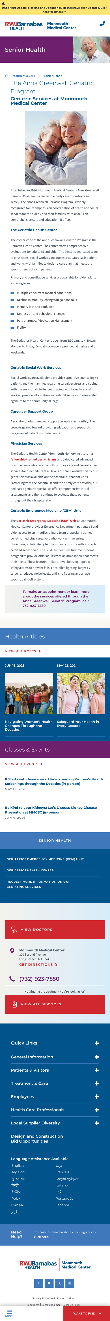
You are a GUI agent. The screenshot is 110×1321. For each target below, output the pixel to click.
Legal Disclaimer (51, 1305)
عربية (59, 1166)
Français (62, 1172)
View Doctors (31, 930)
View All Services (36, 1004)
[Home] (40, 25)
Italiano (62, 1185)
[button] (86, 1313)
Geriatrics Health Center (30, 870)
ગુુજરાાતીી (18, 1179)
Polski (16, 1199)
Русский (17, 1205)
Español (62, 1205)
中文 (59, 1192)
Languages (33, 1305)
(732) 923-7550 (39, 978)
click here (41, 1237)
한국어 (16, 1192)
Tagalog (18, 1172)
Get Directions (36, 965)
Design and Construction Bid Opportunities (37, 1139)
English (17, 1166)
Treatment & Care (23, 75)
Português (64, 1199)
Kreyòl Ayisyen (68, 1179)
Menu (10, 1313)
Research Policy (71, 1305)
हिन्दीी (15, 1185)
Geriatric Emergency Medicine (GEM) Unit (46, 520)
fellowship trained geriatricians (33, 459)
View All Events (22, 764)
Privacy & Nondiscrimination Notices (53, 1298)
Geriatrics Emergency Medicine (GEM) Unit (45, 859)
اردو (14, 1212)
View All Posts (21, 651)
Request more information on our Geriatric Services (39, 884)
